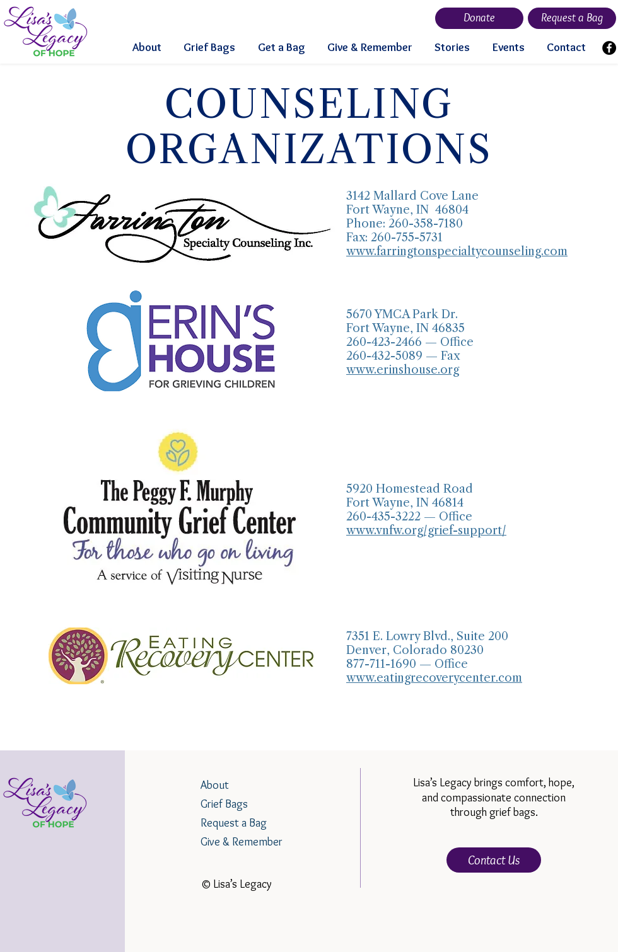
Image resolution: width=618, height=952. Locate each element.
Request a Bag (234, 823)
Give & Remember (242, 842)
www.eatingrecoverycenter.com (434, 678)
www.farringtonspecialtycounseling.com (457, 251)
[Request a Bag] (572, 18)
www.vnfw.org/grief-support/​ (426, 530)
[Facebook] (609, 48)
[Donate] (479, 18)
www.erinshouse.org (402, 370)
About (215, 785)
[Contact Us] (493, 860)
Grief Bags (224, 804)
